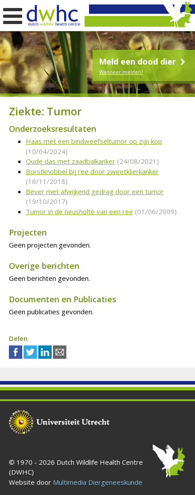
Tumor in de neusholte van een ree (79, 211)
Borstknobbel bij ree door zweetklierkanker (92, 171)
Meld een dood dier (143, 61)
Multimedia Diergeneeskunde (97, 482)
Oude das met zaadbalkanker (70, 161)
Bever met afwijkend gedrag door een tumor (95, 191)
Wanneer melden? (121, 72)
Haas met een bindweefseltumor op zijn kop (94, 141)
